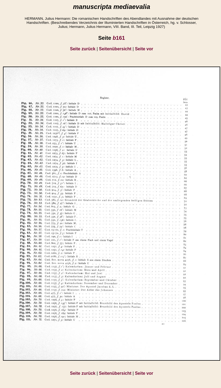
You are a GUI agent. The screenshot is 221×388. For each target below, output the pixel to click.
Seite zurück (82, 49)
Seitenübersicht (115, 49)
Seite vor (144, 49)
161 (119, 38)
